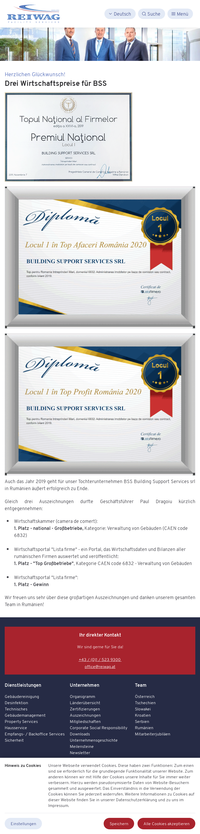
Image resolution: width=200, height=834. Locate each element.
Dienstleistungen (23, 685)
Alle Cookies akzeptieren (166, 823)
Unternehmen (84, 685)
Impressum (58, 805)
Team (141, 685)
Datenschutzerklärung (136, 800)
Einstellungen (23, 823)
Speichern (119, 823)
